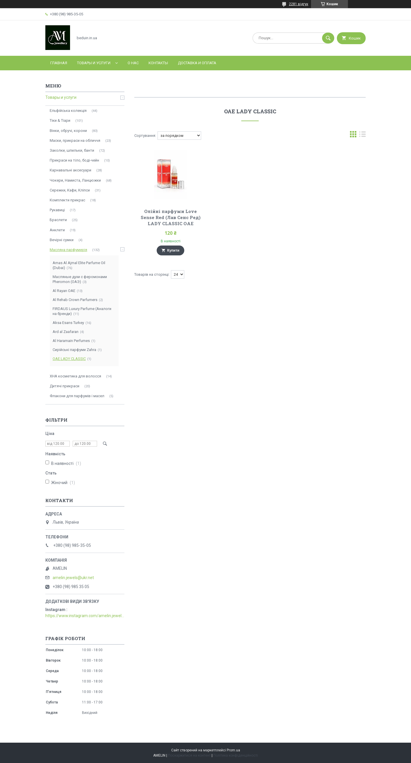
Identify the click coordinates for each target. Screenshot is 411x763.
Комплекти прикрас (67, 200)
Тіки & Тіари (60, 120)
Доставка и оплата (197, 63)
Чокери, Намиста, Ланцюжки (75, 180)
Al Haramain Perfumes (71, 340)
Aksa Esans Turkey (68, 322)
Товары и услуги (93, 63)
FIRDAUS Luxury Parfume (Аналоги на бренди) (82, 311)
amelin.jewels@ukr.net (73, 577)
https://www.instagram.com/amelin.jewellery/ (84, 615)
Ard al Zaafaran (65, 331)
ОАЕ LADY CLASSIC (69, 359)
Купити (173, 250)
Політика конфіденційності (235, 755)
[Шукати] (328, 38)
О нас (133, 63)
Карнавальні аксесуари (70, 170)
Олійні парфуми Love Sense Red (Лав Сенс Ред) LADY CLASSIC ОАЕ (171, 217)
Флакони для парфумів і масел (77, 396)
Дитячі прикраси (64, 386)
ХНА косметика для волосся (75, 376)
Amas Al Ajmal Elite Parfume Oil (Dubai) (79, 265)
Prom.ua (233, 750)
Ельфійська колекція (68, 110)
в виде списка (362, 135)
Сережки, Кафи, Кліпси (70, 190)
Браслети (58, 220)
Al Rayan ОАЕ (64, 291)
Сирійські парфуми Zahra (74, 350)
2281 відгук (298, 4)
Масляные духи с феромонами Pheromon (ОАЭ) (80, 279)
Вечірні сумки (62, 240)
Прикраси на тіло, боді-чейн (74, 160)
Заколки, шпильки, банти (72, 150)
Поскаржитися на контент (189, 755)
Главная (58, 63)
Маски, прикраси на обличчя (75, 140)
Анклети (57, 230)
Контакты (158, 63)
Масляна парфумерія (68, 250)
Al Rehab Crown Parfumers (75, 300)
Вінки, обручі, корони (68, 130)
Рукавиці (57, 210)
